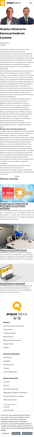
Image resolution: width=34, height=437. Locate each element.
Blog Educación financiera (12, 340)
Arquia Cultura (8, 344)
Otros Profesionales (10, 372)
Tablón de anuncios (10, 400)
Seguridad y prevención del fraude (15, 392)
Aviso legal (6, 407)
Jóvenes (6, 368)
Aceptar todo (16, 433)
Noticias (6, 347)
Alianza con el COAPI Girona (13, 250)
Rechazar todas (27, 433)
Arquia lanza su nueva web (12, 283)
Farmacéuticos (8, 364)
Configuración (5, 433)
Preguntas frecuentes (10, 389)
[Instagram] (19, 318)
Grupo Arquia (8, 329)
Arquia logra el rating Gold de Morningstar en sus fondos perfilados (14, 205)
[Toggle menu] (31, 3)
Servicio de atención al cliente (13, 396)
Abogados (6, 361)
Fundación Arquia (9, 333)
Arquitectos (7, 357)
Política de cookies (8, 410)
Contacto (6, 382)
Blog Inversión (8, 336)
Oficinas (6, 385)
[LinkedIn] (15, 318)
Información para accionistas (13, 326)
